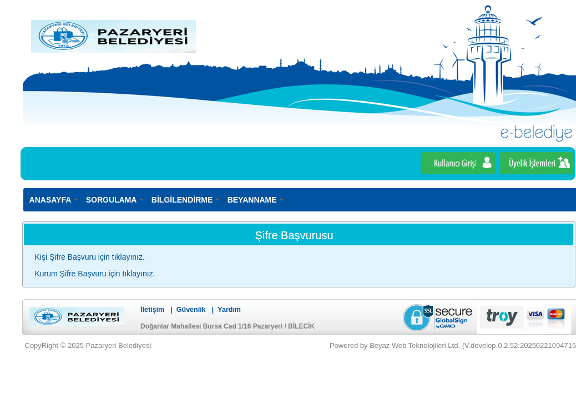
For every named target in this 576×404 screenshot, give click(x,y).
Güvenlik (191, 310)
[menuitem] (54, 199)
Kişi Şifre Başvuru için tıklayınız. (90, 256)
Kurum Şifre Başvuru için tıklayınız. (95, 273)
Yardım (229, 310)
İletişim (152, 310)
